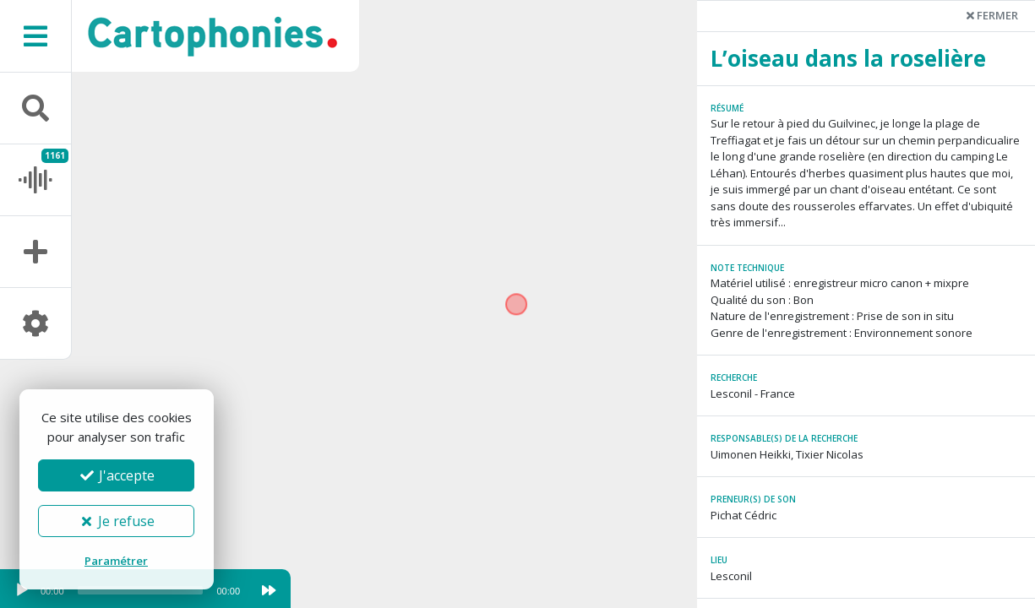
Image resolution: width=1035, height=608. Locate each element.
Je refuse (116, 521)
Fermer (992, 15)
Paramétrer (116, 560)
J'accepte (117, 475)
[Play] (22, 590)
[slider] (141, 590)
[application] (126, 594)
